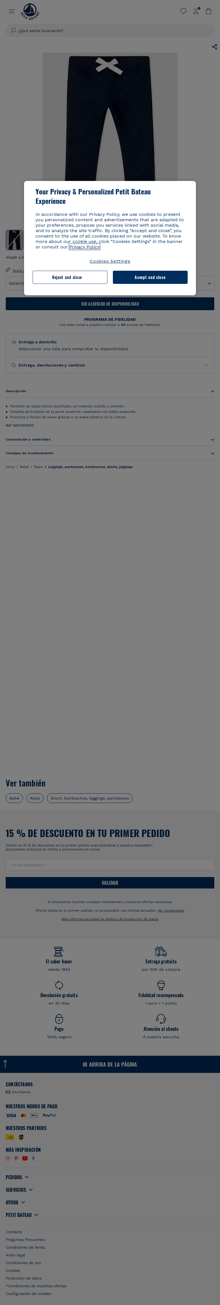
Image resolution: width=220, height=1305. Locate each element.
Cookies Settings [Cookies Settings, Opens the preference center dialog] (110, 261)
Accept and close (150, 277)
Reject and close (67, 277)
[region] (110, 238)
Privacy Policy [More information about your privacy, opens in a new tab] (84, 247)
